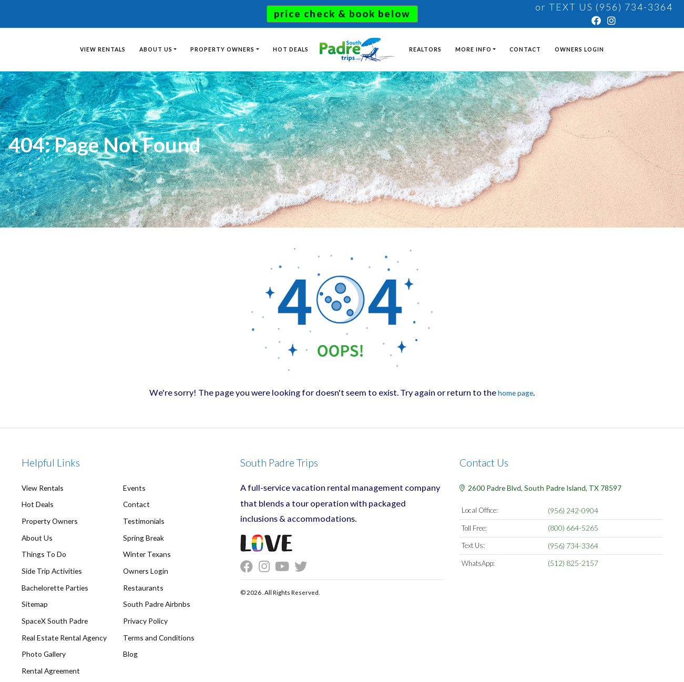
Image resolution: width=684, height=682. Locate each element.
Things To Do (42, 550)
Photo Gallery (43, 644)
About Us (154, 47)
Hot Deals (290, 47)
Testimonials (142, 518)
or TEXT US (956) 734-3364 (604, 7)
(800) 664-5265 (573, 527)
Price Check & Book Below (342, 13)
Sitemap (34, 597)
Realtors (426, 47)
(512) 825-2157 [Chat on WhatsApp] (573, 560)
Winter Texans (145, 550)
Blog (130, 644)
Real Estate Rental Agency (61, 629)
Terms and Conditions (157, 629)
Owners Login (580, 47)
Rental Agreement (49, 660)
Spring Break (142, 534)
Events (133, 487)
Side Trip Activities (50, 566)
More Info (474, 47)
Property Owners (221, 47)
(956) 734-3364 (573, 544)
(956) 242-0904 (573, 510)
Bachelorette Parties (53, 581)
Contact (526, 47)
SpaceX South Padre (53, 613)
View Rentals (102, 47)
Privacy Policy (144, 613)
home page (515, 392)
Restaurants (141, 581)
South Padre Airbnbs (155, 597)
